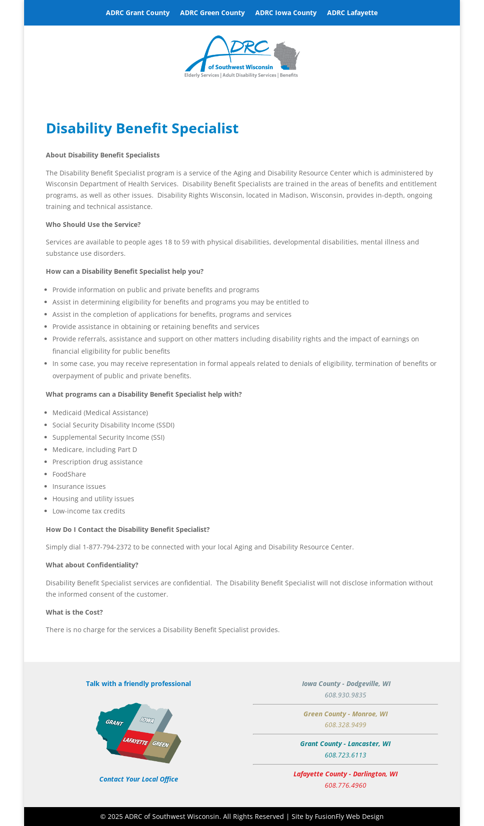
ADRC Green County (212, 13)
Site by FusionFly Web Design (338, 816)
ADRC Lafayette (352, 13)
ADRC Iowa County (286, 13)
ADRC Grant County (138, 13)
